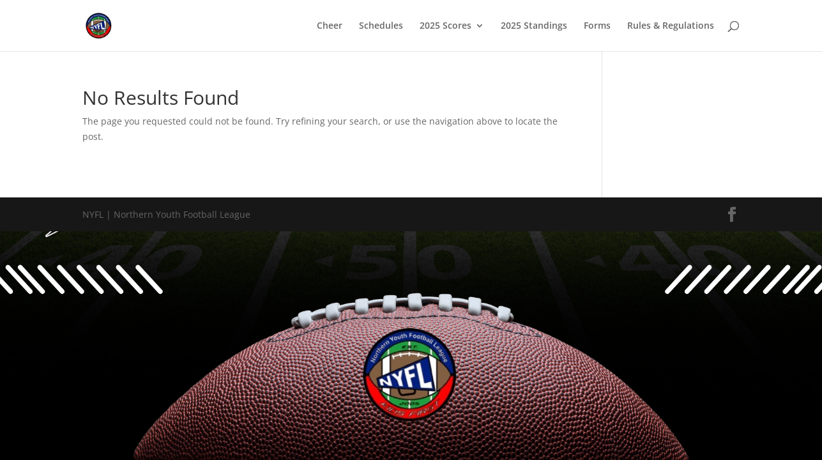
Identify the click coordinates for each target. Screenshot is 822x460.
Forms (597, 26)
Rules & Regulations (670, 26)
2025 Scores (445, 26)
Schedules (381, 26)
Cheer (329, 26)
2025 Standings (534, 26)
